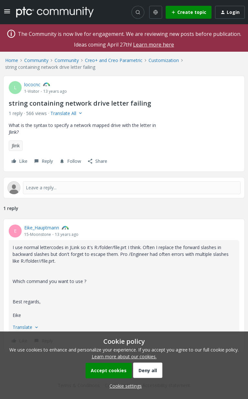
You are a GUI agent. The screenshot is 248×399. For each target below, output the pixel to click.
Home (11, 60)
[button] (7, 13)
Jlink (16, 145)
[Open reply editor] (124, 187)
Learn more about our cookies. (124, 356)
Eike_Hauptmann (41, 228)
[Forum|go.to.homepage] (55, 12)
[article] (124, 285)
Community (36, 60)
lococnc (32, 84)
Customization (164, 60)
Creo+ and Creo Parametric (113, 60)
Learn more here (153, 44)
